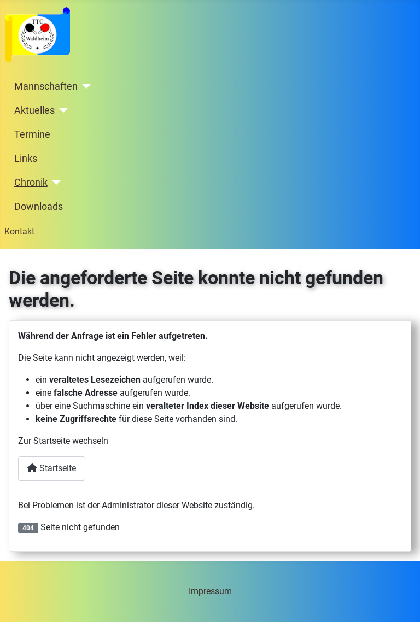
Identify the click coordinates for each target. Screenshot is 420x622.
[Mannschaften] (84, 86)
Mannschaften (46, 86)
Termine (32, 134)
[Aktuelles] (61, 110)
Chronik (31, 182)
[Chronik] (54, 182)
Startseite (51, 468)
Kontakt (19, 231)
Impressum (210, 591)
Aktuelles (34, 110)
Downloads (38, 206)
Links (25, 158)
